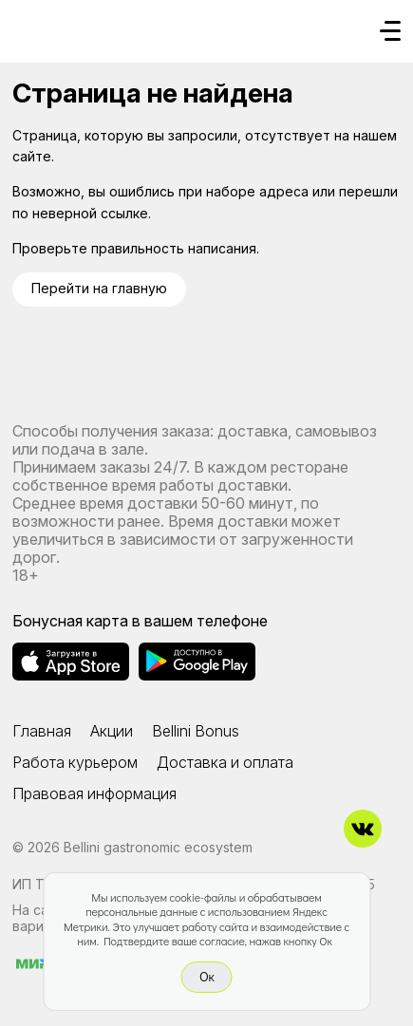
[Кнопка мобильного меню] (390, 32)
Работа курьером (75, 762)
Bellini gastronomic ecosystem (158, 847)
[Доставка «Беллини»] (31, 25)
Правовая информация (94, 793)
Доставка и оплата (225, 762)
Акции (111, 730)
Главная (41, 730)
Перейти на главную (99, 288)
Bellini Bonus (195, 730)
